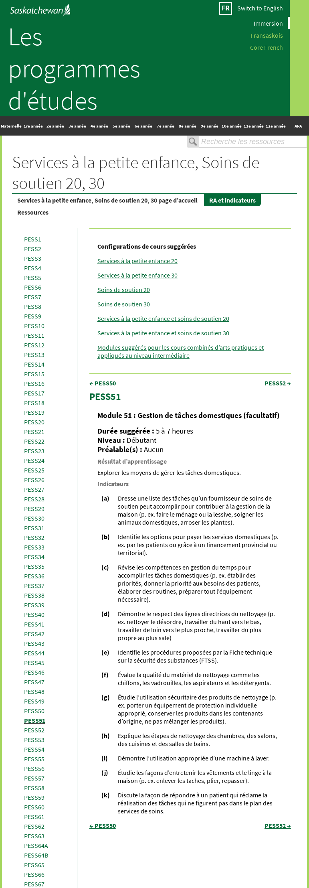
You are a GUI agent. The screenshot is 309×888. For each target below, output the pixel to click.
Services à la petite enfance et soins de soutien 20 (163, 318)
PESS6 (32, 287)
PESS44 (34, 653)
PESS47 (34, 682)
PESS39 (34, 605)
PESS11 (34, 335)
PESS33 (34, 547)
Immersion (268, 23)
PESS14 (34, 364)
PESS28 (34, 499)
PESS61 (34, 817)
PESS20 (34, 422)
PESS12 (34, 345)
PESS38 (34, 595)
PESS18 (34, 403)
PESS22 (34, 441)
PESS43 (34, 643)
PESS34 (34, 557)
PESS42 (34, 634)
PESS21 (34, 432)
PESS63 (34, 836)
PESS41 (34, 624)
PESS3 (32, 258)
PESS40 (34, 614)
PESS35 (34, 566)
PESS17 (34, 393)
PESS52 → (278, 383)
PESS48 (34, 691)
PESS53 (34, 740)
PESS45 (34, 663)
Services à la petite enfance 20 (137, 261)
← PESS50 (102, 383)
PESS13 (34, 355)
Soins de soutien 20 (123, 290)
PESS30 (34, 518)
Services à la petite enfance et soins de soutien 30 (163, 333)
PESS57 (34, 778)
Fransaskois (266, 35)
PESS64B (36, 855)
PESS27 (34, 489)
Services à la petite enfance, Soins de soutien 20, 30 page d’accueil (107, 200)
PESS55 (34, 759)
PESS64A (36, 845)
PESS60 (34, 807)
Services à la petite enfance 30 (137, 275)
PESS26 (34, 480)
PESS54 (34, 749)
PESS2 (32, 249)
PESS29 (34, 509)
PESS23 (34, 451)
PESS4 (32, 268)
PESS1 (32, 239)
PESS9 (32, 316)
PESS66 (34, 874)
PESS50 (34, 711)
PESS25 (34, 470)
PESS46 (34, 672)
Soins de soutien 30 (123, 304)
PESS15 (34, 374)
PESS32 (34, 537)
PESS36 (34, 576)
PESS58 (34, 788)
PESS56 (34, 768)
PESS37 (34, 586)
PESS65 (34, 865)
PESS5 (32, 278)
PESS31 (34, 528)
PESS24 (34, 460)
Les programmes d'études (74, 68)
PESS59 (34, 797)
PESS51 (34, 720)
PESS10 (34, 326)
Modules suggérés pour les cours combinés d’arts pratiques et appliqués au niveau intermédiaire (180, 351)
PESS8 (32, 306)
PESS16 (34, 383)
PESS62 (34, 826)
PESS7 (32, 297)
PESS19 (34, 412)
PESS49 (34, 701)
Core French (266, 47)
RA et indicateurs (232, 200)
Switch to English (260, 8)
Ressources (32, 212)
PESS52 (34, 730)
